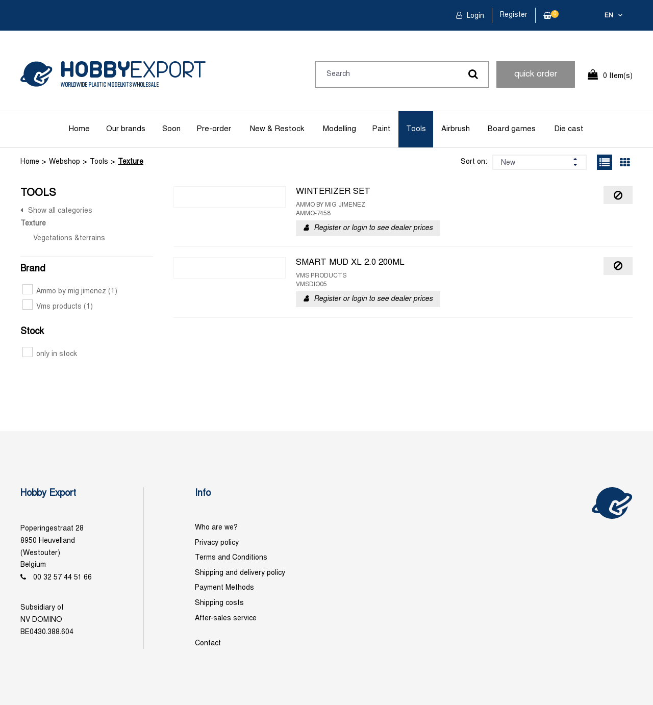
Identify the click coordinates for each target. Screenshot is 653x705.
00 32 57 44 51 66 (62, 577)
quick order (535, 74)
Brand (32, 269)
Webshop (64, 162)
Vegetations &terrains (69, 238)
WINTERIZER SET (333, 192)
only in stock (49, 354)
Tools (416, 129)
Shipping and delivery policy (240, 573)
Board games (512, 129)
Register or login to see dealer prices (373, 228)
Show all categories (60, 211)
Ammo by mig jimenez (69, 291)
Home (79, 129)
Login (474, 16)
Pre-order (213, 129)
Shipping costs (219, 603)
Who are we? (216, 527)
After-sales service (226, 618)
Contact (208, 643)
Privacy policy (217, 543)
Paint (381, 129)
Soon (171, 129)
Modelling (339, 129)
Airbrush (455, 129)
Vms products (57, 307)
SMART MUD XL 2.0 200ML (350, 263)
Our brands (125, 129)
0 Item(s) (618, 76)
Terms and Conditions (231, 558)
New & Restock (277, 129)
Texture (130, 162)
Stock (32, 332)
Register (514, 15)
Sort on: (474, 162)
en (609, 16)
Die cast (569, 129)
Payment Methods (224, 588)
